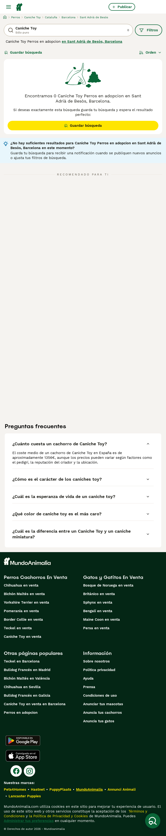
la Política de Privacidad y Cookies (58, 816)
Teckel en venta (18, 628)
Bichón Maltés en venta (24, 594)
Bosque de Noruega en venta (108, 585)
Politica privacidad (99, 670)
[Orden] (150, 52)
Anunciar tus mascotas (103, 704)
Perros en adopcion (21, 712)
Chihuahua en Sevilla (22, 687)
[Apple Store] (23, 755)
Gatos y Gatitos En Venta (113, 577)
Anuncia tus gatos (98, 721)
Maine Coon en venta (101, 619)
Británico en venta (99, 594)
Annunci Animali (122, 789)
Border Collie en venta (23, 619)
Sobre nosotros (96, 661)
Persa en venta (96, 628)
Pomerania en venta (21, 611)
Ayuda (88, 678)
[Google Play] (23, 740)
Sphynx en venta (97, 602)
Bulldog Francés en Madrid (27, 670)
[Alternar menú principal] (8, 7)
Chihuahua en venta (21, 585)
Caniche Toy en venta (22, 636)
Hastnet (38, 789)
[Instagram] (29, 771)
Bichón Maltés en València (27, 678)
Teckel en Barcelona (22, 661)
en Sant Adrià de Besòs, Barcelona (92, 41)
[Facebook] (16, 771)
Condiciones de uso (100, 695)
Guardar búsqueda (23, 52)
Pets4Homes (15, 789)
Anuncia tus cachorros (102, 712)
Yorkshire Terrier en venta (26, 602)
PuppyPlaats (60, 789)
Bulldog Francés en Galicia (27, 695)
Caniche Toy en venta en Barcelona (35, 704)
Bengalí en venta (97, 611)
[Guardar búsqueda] (152, 820)
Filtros (148, 30)
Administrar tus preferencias (29, 821)
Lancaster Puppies (25, 796)
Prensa (89, 687)
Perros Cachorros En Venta (35, 577)
